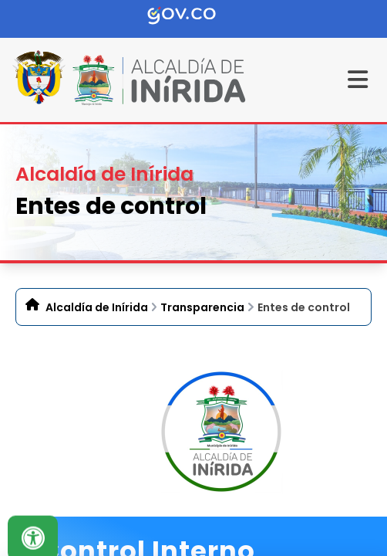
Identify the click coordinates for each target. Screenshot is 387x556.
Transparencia (202, 307)
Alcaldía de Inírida (96, 307)
